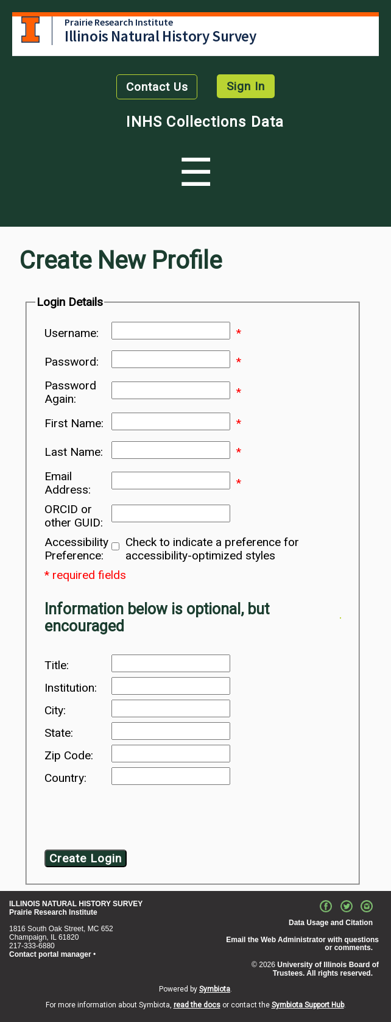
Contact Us (157, 87)
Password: (71, 362)
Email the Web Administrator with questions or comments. (302, 944)
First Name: (74, 423)
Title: (56, 665)
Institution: (70, 688)
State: (58, 733)
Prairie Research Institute (119, 22)
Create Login (85, 858)
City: (55, 710)
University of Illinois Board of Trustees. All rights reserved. (326, 969)
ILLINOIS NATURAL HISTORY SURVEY (76, 904)
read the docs (197, 1005)
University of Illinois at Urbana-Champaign (30, 29)
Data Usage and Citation (331, 922)
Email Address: (67, 483)
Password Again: (70, 392)
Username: (71, 333)
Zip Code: (68, 755)
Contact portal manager (50, 954)
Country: (65, 778)
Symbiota (214, 989)
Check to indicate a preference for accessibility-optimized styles (212, 549)
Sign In (246, 86)
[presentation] (143, 819)
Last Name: (73, 452)
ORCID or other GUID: (73, 516)
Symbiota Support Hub (308, 1005)
